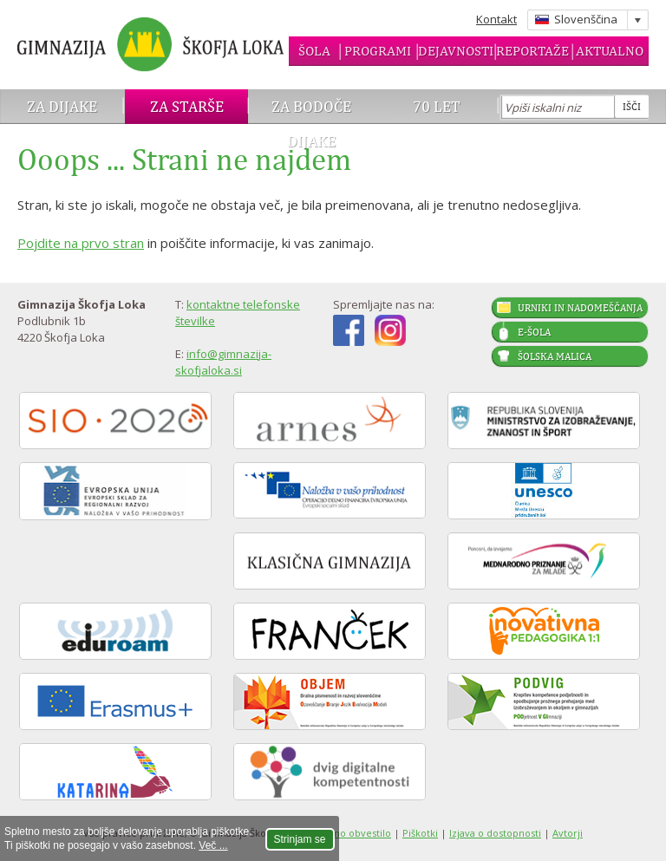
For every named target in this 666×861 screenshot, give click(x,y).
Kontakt (496, 19)
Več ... (213, 845)
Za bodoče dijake (311, 123)
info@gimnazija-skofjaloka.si (223, 362)
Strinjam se (300, 839)
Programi (377, 50)
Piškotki (420, 832)
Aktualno (609, 50)
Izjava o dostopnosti (495, 832)
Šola (314, 50)
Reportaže (532, 50)
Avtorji (567, 832)
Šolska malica (554, 356)
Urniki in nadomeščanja (580, 308)
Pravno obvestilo (352, 832)
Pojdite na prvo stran (80, 242)
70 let (436, 106)
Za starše (187, 106)
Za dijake (62, 106)
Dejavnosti (455, 50)
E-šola (534, 332)
